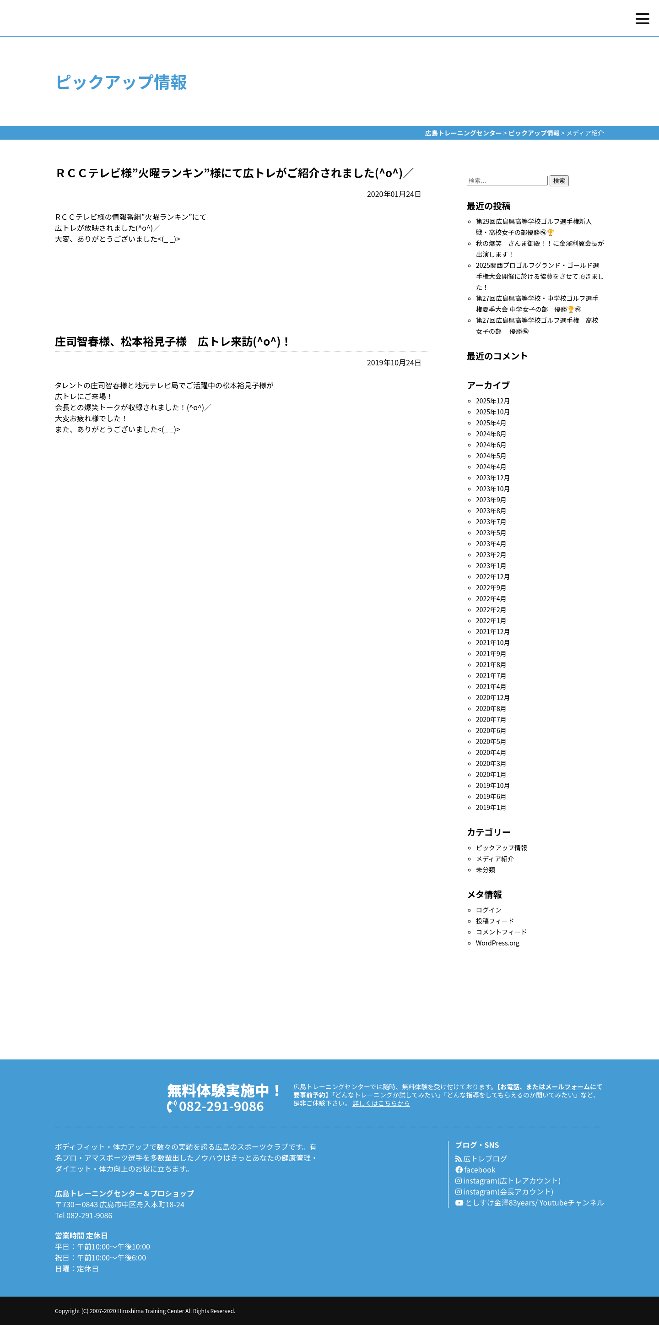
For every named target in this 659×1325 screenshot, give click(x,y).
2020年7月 (491, 719)
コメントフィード (501, 931)
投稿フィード (495, 920)
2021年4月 (491, 686)
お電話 (509, 1086)
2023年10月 (493, 488)
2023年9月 (491, 499)
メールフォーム (567, 1086)
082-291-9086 (215, 1105)
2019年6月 (491, 796)
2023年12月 (493, 477)
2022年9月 (491, 587)
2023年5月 (491, 532)
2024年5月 (491, 455)
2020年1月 (491, 774)
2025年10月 (493, 411)
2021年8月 (491, 664)
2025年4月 (491, 422)
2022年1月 (491, 620)
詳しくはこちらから (381, 1103)
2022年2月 (491, 609)
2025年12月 (493, 400)
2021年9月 (491, 653)
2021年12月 (493, 631)
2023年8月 (491, 510)
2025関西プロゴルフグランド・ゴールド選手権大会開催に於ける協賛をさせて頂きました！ (540, 276)
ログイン (489, 909)
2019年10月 (493, 785)
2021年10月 (493, 642)
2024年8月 (491, 433)
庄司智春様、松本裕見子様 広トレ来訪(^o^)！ (173, 341)
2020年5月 (491, 741)
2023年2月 (491, 554)
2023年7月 (491, 521)
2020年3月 (491, 763)
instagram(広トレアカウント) (508, 1180)
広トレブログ (481, 1158)
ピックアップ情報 (501, 847)
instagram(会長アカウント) (504, 1191)
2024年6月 (491, 444)
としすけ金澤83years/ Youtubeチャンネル (529, 1202)
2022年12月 (493, 576)
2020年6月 (491, 730)
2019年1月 (491, 807)
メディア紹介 (495, 858)
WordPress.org (497, 942)
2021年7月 (491, 675)
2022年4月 (491, 598)
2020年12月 (493, 697)
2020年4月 (491, 752)
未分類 (485, 869)
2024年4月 (491, 466)
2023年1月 (491, 565)
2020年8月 (491, 708)
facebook (475, 1169)
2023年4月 (491, 543)
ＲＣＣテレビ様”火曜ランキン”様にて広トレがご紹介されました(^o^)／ (234, 172)
